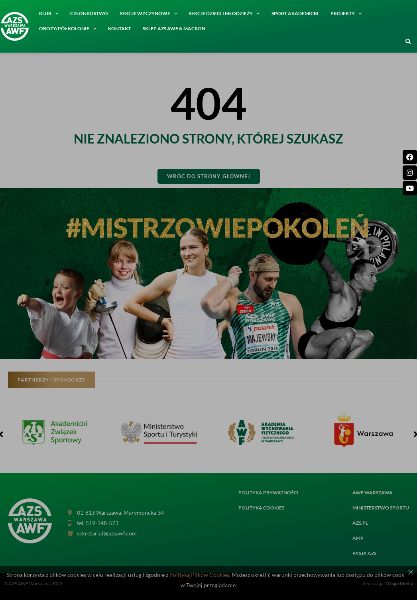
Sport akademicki (295, 13)
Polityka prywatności (268, 493)
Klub (48, 13)
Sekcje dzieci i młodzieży (224, 13)
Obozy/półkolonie (67, 28)
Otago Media (399, 583)
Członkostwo (89, 13)
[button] (408, 42)
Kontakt (119, 28)
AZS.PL (360, 523)
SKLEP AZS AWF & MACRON (174, 28)
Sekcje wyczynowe (148, 13)
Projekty (346, 13)
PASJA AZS (364, 553)
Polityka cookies (261, 508)
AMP (358, 538)
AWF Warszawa (372, 493)
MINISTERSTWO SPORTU (380, 508)
